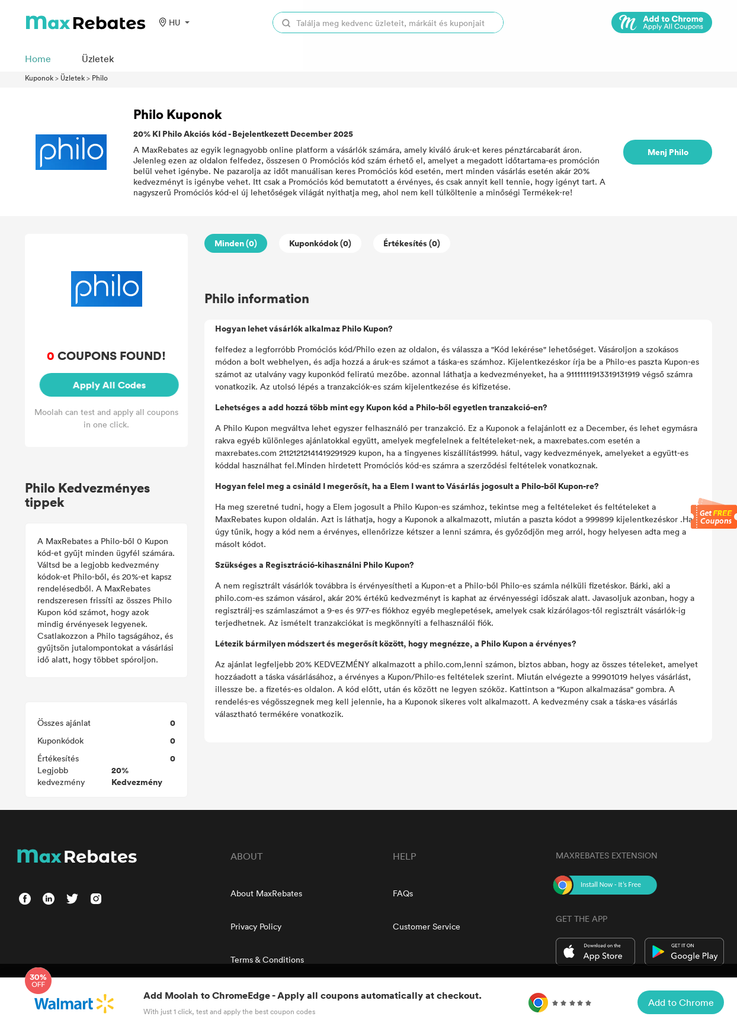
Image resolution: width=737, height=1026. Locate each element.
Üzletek (72, 77)
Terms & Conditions (267, 959)
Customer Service (426, 926)
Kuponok (39, 77)
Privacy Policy (255, 926)
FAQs (403, 893)
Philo (100, 77)
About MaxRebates (266, 893)
